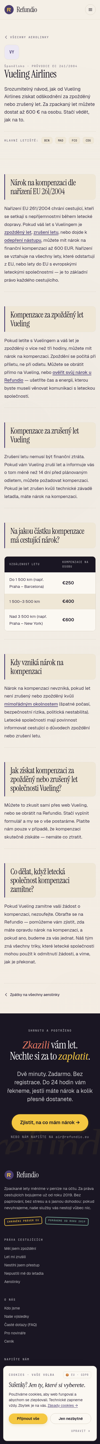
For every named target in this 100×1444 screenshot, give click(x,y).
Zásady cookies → (63, 1405)
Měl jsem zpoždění (20, 1248)
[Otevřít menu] (90, 9)
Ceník (9, 1341)
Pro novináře (15, 1333)
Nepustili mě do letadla (23, 1273)
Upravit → (80, 1431)
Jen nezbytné (70, 1418)
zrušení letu (46, 232)
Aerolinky (12, 1281)
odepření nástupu (22, 240)
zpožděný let (17, 232)
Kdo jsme (12, 1308)
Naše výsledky (16, 1316)
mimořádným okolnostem (31, 704)
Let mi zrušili (15, 1256)
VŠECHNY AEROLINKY (26, 37)
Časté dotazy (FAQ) (20, 1324)
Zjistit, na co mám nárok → (50, 1122)
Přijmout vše (28, 1418)
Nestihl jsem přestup (21, 1265)
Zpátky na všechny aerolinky (31, 994)
